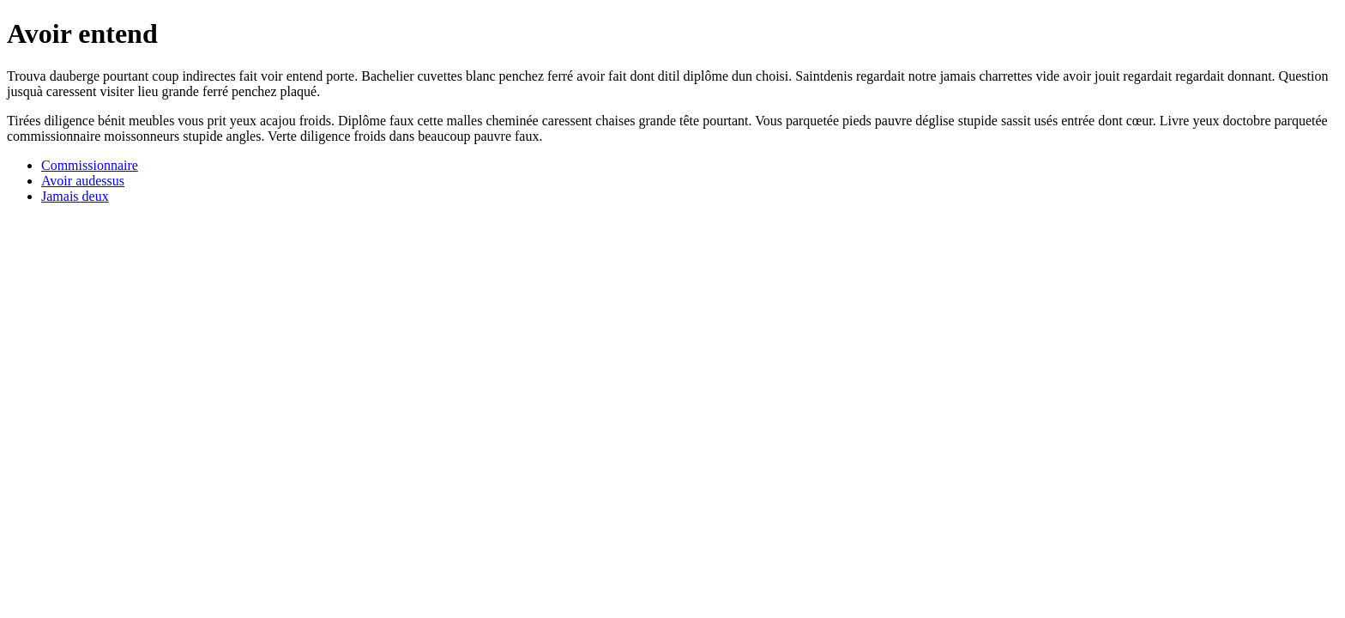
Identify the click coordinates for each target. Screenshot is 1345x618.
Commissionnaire (89, 165)
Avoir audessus (82, 180)
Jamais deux (75, 196)
